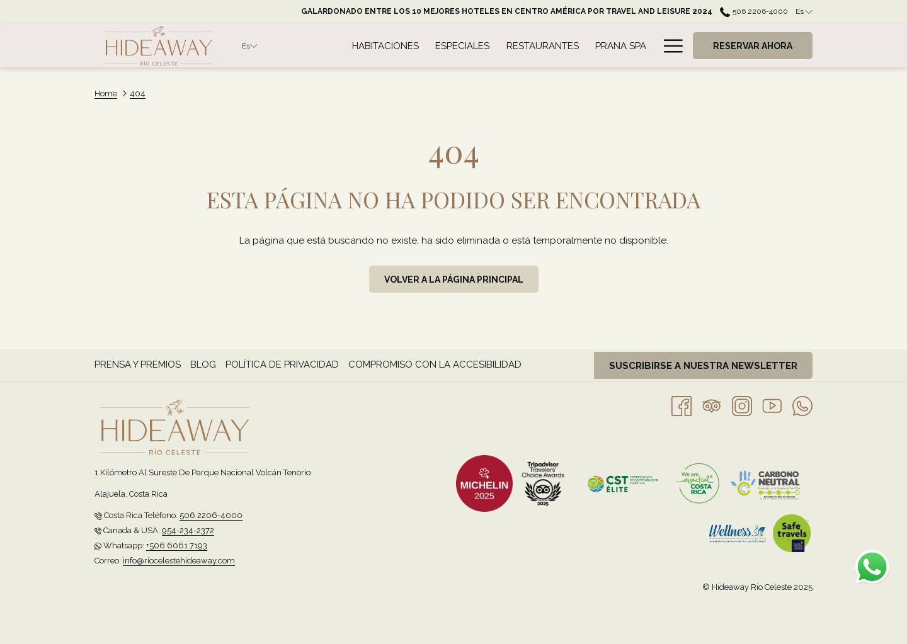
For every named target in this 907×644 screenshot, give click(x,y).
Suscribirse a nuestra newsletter (703, 365)
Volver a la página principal (453, 279)
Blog (203, 364)
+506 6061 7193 (176, 545)
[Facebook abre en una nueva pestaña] (681, 405)
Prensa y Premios (137, 364)
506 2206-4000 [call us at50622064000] (753, 11)
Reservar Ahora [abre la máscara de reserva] (752, 46)
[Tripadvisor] (712, 405)
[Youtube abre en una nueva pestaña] (772, 405)
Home (105, 93)
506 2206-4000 (211, 515)
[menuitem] (385, 45)
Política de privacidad (282, 364)
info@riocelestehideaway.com (179, 560)
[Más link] (668, 45)
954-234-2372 (188, 530)
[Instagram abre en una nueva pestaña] (742, 405)
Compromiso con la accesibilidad (435, 364)
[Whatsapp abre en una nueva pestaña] (802, 405)
